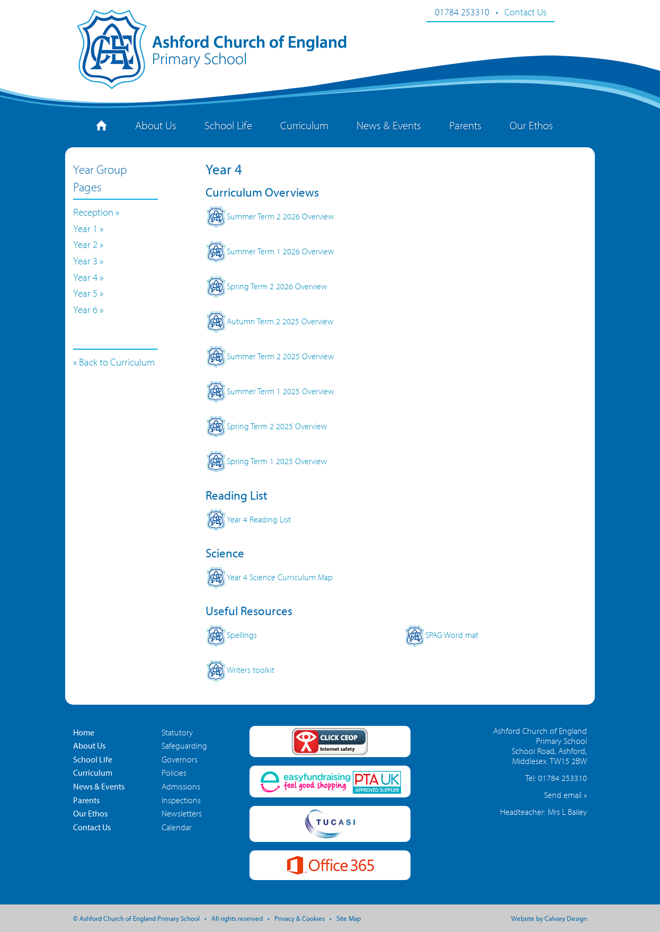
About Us (155, 125)
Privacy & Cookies (299, 918)
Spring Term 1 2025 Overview (266, 461)
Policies (174, 772)
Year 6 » (88, 309)
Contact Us (525, 11)
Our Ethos (531, 125)
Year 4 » (88, 277)
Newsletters (182, 813)
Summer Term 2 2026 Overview (270, 216)
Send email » (565, 794)
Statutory (177, 732)
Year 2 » (88, 244)
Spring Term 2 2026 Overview (266, 286)
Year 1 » (88, 228)
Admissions (181, 786)
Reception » (96, 212)
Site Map (348, 918)
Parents (465, 125)
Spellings (231, 634)
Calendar (177, 827)
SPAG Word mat (441, 634)
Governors (180, 759)
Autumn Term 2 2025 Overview (270, 321)
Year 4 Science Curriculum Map (269, 577)
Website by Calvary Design (549, 918)
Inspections (181, 800)
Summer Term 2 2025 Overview (270, 356)
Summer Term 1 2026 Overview (270, 251)
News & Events (388, 125)
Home (83, 732)
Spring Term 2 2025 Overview (266, 426)
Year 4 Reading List (248, 519)
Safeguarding (184, 745)
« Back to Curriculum (114, 362)
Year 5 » (88, 293)
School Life (228, 125)
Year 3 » (88, 260)
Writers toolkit (240, 669)
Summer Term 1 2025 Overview (270, 391)
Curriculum (304, 125)
